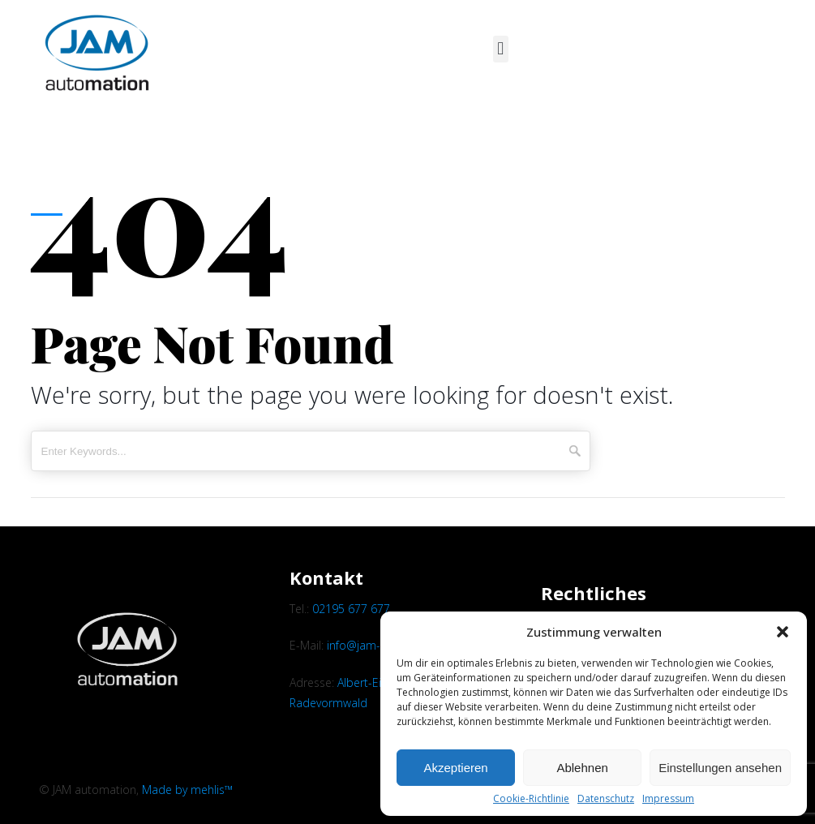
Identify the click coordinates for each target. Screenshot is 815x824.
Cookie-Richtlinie (531, 799)
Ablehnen (581, 768)
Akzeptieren (455, 768)
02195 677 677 (351, 608)
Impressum (668, 799)
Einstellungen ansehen (720, 768)
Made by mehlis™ (187, 789)
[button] (782, 632)
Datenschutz (605, 799)
